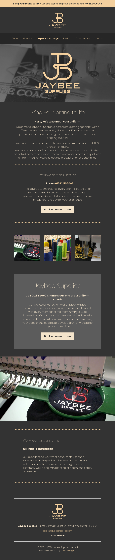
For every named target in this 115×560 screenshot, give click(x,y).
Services (67, 38)
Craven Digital (68, 550)
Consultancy (83, 38)
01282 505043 (64, 183)
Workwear (28, 38)
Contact (98, 38)
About (15, 38)
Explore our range (48, 38)
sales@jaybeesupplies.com (57, 530)
